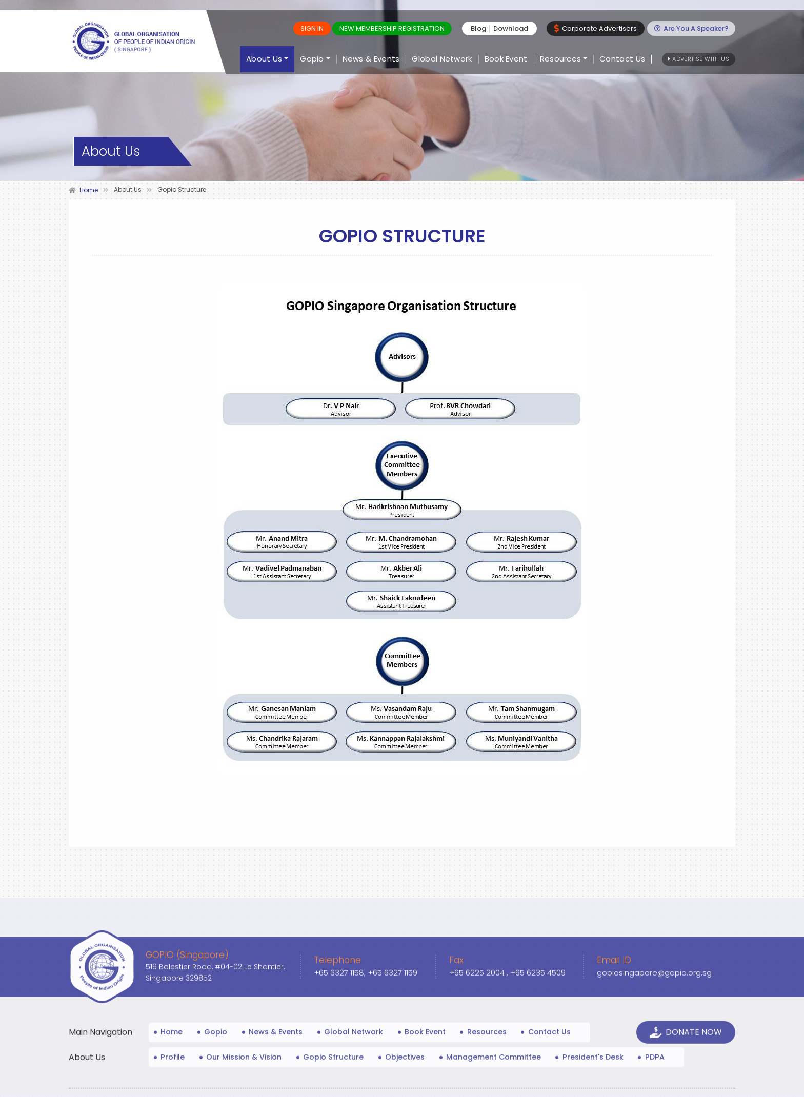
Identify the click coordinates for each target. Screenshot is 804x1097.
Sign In (314, 28)
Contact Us (622, 59)
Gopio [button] (312, 59)
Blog (480, 28)
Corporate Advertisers (597, 28)
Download (512, 28)
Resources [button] (560, 59)
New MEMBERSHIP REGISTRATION (394, 28)
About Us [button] (264, 59)
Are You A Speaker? (692, 28)
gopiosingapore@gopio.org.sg (654, 1073)
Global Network (442, 59)
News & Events (371, 59)
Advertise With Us (698, 59)
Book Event (506, 59)
